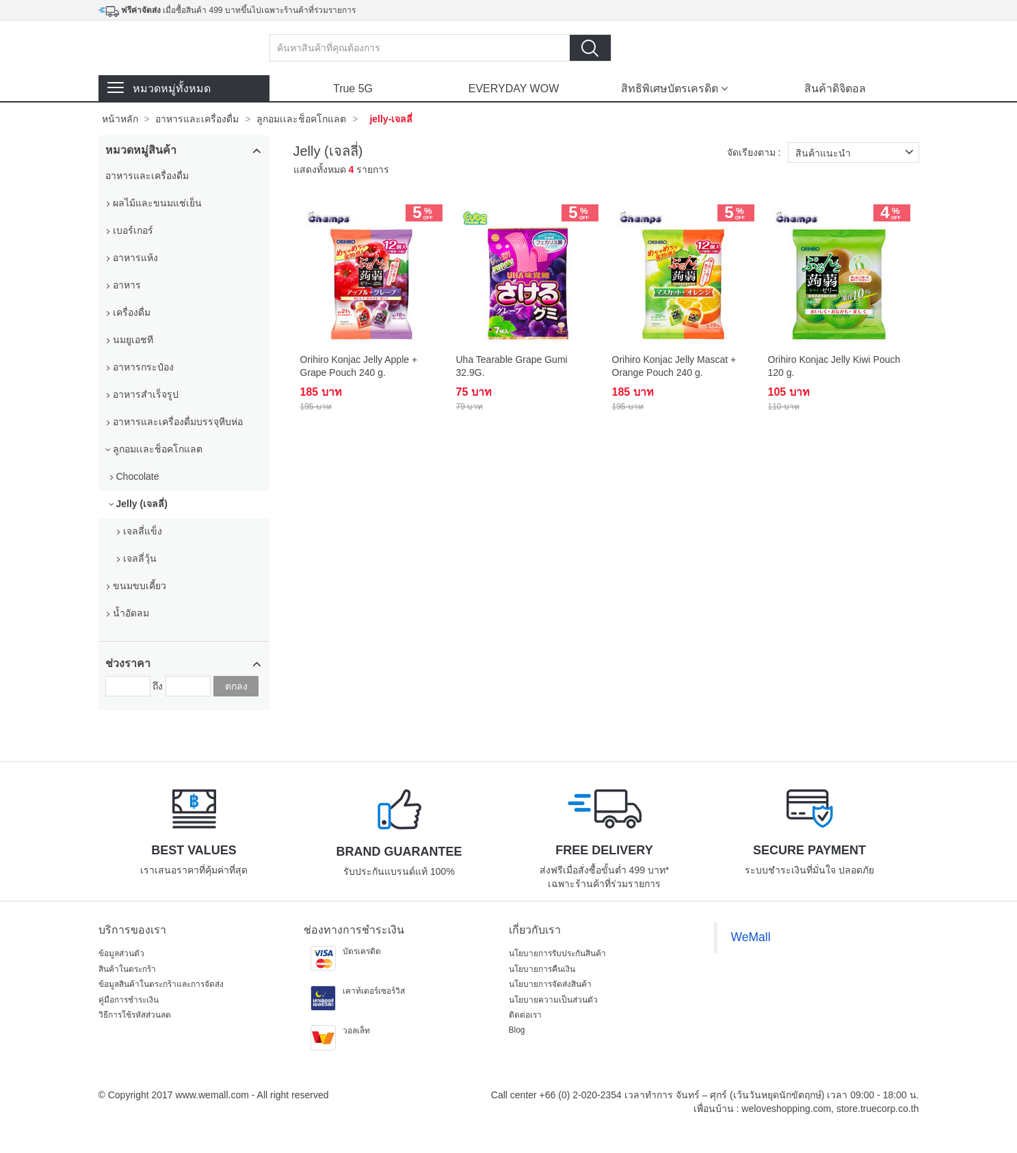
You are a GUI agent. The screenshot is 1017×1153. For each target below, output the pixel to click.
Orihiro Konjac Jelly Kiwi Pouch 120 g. (834, 365)
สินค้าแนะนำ (857, 152)
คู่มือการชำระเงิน (128, 1000)
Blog (517, 1030)
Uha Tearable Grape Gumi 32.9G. (512, 365)
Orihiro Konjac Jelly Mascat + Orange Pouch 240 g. (674, 365)
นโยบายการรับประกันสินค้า (557, 953)
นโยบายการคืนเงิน (542, 969)
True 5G (353, 88)
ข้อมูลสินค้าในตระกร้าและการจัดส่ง (161, 984)
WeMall (751, 937)
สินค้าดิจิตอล (835, 88)
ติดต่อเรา (525, 1015)
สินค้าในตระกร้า (127, 969)
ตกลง (236, 686)
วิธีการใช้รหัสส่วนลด (134, 1015)
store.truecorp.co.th (877, 1108)
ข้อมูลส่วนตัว (121, 953)
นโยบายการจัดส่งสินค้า (550, 984)
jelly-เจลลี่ (390, 118)
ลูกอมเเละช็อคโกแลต (301, 118)
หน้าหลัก (120, 118)
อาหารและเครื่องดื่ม (197, 118)
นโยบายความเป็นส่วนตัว (553, 1000)
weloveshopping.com (786, 1108)
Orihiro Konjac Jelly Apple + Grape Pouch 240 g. (359, 365)
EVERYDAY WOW (513, 88)
